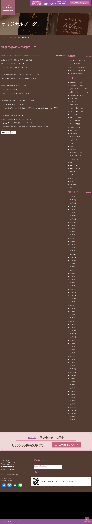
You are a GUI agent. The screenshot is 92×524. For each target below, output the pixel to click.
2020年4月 (72, 394)
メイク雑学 (24, 55)
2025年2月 (72, 209)
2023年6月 (72, 273)
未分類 (71, 175)
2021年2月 (72, 362)
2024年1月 (72, 251)
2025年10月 (73, 206)
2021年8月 (72, 343)
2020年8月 (72, 381)
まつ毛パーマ (73, 101)
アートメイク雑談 (75, 124)
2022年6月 (72, 311)
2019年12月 (73, 407)
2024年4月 (72, 241)
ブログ (71, 143)
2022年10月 (73, 298)
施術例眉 (72, 172)
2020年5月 (72, 391)
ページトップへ (87, 519)
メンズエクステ (74, 159)
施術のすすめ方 (74, 165)
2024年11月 (73, 219)
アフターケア (73, 114)
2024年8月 (72, 228)
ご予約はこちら (80, 3)
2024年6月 (72, 235)
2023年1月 (72, 289)
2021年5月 (72, 353)
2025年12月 (73, 200)
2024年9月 (72, 225)
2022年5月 (72, 314)
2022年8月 (72, 305)
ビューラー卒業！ (75, 64)
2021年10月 (73, 337)
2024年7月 (72, 232)
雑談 (71, 187)
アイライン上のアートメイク (78, 108)
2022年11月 (73, 295)
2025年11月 (73, 203)
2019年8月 (72, 420)
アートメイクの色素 (75, 117)
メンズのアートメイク (76, 152)
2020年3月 (72, 397)
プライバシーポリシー (6, 521)
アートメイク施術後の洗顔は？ (79, 67)
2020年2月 (72, 401)
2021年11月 (73, 334)
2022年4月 (72, 318)
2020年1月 (72, 404)
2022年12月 (73, 292)
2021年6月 (72, 350)
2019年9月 (72, 417)
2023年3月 (72, 283)
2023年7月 (72, 270)
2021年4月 (72, 356)
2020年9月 (72, 378)
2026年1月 (72, 196)
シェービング (73, 130)
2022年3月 (72, 321)
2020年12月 (73, 369)
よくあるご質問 (74, 104)
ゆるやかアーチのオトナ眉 (77, 60)
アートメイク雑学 (11, 37)
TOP (2, 37)
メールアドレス (15, 485)
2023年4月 (72, 279)
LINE (20, 485)
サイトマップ (16, 521)
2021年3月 (72, 359)
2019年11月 (73, 410)
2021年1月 (72, 365)
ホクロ (71, 146)
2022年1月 (72, 327)
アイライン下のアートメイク (78, 111)
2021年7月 (72, 346)
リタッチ (72, 162)
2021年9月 (72, 340)
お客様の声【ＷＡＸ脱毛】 (77, 95)
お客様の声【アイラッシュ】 (78, 85)
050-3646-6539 (59, 3)
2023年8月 (72, 267)
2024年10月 (73, 222)
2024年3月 (72, 244)
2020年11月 (73, 372)
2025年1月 (72, 212)
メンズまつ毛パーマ (75, 156)
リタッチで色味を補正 (76, 73)
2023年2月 (72, 286)
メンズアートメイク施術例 (77, 70)
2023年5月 (72, 276)
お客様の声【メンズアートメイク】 (80, 92)
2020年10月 (73, 375)
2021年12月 (73, 330)
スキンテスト (73, 133)
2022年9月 (72, 302)
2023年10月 (73, 260)
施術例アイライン (75, 168)
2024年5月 (72, 238)
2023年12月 (73, 254)
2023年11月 (73, 257)
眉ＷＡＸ (72, 181)
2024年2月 (72, 247)
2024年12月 (73, 216)
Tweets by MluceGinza (40, 465)
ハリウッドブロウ (75, 136)
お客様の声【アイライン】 (77, 82)
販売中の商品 (73, 184)
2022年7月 (72, 308)
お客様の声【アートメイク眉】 (78, 89)
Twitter (9, 485)
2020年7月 (72, 385)
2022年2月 (72, 324)
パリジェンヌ (73, 140)
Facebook (4, 485)
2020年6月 (72, 388)
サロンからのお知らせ (76, 127)
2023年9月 (72, 263)
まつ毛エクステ (74, 98)
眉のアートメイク (33, 55)
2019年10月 (73, 413)
